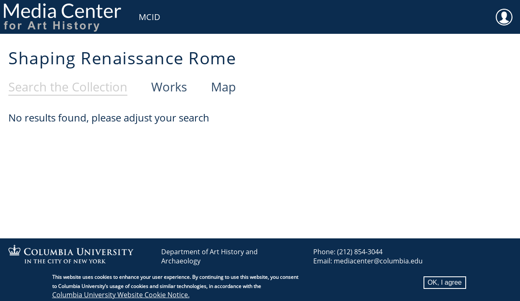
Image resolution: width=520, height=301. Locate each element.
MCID (149, 17)
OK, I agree (445, 284)
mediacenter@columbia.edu (378, 261)
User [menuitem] (504, 11)
